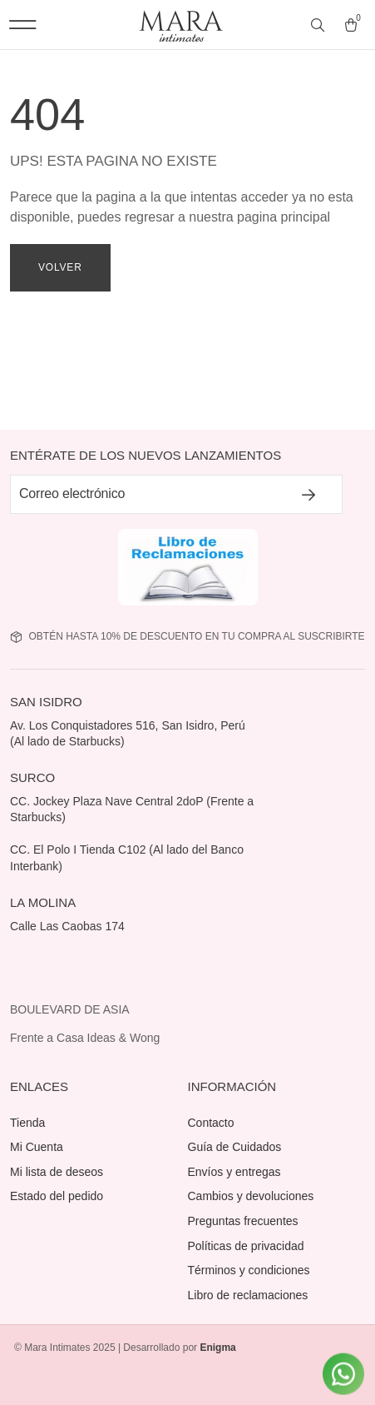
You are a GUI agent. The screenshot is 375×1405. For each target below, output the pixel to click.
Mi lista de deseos (56, 1171)
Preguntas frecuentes (243, 1221)
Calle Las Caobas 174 (69, 926)
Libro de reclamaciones (248, 1295)
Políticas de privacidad (246, 1246)
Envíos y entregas (234, 1171)
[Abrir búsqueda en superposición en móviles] (319, 25)
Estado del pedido (56, 1196)
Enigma (217, 1347)
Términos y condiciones (249, 1270)
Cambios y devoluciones (251, 1196)
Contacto (211, 1122)
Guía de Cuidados (235, 1146)
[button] (22, 24)
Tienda (27, 1122)
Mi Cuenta (36, 1146)
